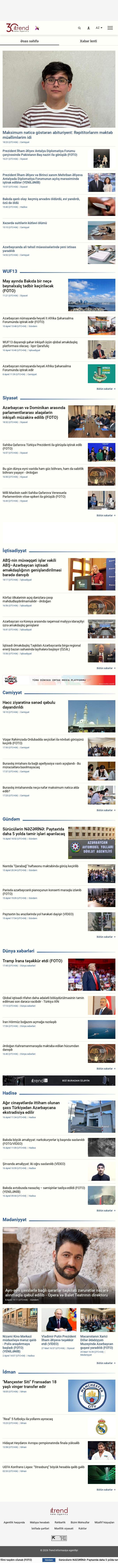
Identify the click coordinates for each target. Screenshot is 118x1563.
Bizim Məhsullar (80, 1522)
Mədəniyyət (14, 1219)
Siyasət (10, 398)
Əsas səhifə (29, 41)
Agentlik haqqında (14, 1522)
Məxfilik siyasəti (63, 1528)
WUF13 (10, 271)
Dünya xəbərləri (18, 951)
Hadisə (10, 1093)
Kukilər (83, 1528)
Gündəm (11, 819)
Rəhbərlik (60, 1522)
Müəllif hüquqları (104, 1522)
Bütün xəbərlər (105, 388)
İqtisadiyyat (14, 550)
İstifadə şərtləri (40, 1528)
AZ (98, 27)
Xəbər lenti (88, 41)
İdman (9, 1372)
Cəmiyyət (12, 692)
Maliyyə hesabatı (40, 1522)
